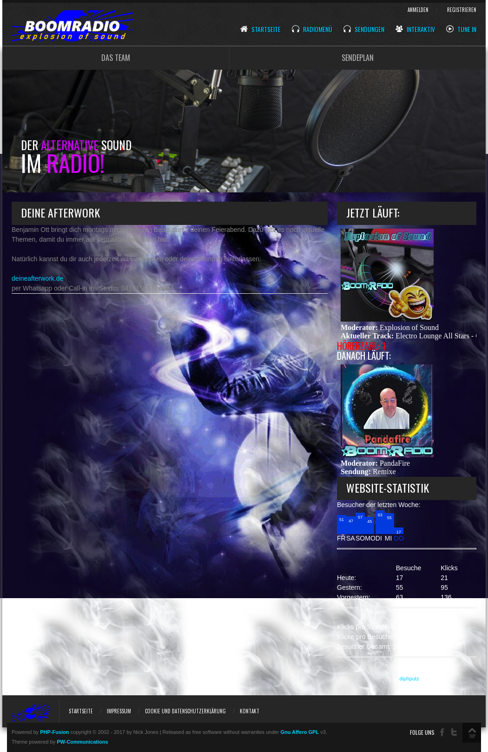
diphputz (409, 678)
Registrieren (461, 9)
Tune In (461, 29)
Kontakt (249, 711)
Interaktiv (415, 29)
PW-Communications (82, 742)
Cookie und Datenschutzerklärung (185, 711)
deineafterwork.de (37, 278)
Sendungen (363, 29)
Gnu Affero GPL (299, 732)
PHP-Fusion (54, 732)
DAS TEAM (115, 57)
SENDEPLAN (358, 57)
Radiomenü (312, 29)
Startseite (260, 29)
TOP (472, 735)
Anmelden (418, 9)
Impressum (119, 711)
